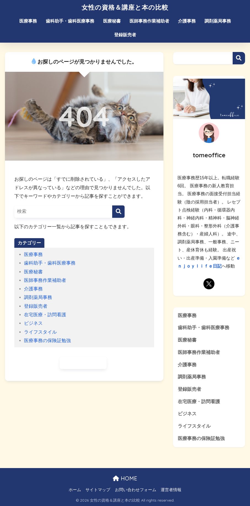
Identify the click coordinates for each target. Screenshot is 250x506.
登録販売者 (125, 34)
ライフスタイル (40, 332)
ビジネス (33, 323)
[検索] (118, 211)
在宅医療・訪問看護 (45, 314)
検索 (239, 58)
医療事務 (28, 21)
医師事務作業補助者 (149, 21)
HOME (125, 478)
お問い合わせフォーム (135, 490)
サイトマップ (97, 490)
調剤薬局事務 (218, 21)
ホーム (75, 490)
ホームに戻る (83, 362)
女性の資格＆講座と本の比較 (125, 7)
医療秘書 (112, 21)
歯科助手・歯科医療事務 (70, 21)
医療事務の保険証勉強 (47, 340)
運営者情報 (171, 490)
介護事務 (187, 21)
